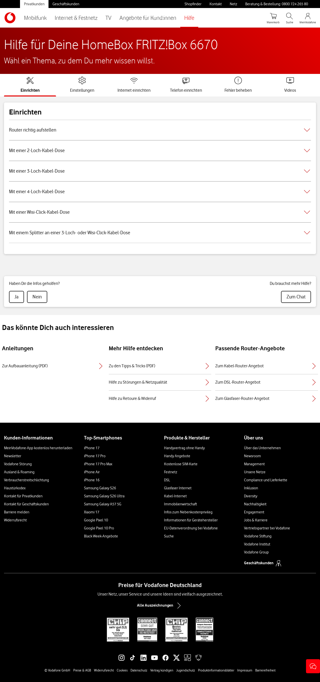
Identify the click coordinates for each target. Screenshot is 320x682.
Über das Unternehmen (262, 448)
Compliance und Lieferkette (265, 480)
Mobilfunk (35, 17)
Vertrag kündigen (161, 670)
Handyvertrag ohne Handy (184, 448)
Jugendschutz (185, 670)
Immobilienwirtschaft (180, 504)
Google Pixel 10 (96, 520)
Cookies (122, 670)
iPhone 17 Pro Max (98, 464)
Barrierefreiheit (265, 670)
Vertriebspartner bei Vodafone (267, 528)
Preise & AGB (82, 670)
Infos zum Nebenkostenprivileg (188, 512)
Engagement (254, 512)
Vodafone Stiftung (258, 536)
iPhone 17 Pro (95, 456)
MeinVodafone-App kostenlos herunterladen (38, 448)
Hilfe (189, 17)
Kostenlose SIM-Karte (181, 464)
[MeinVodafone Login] (307, 18)
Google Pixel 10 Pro (99, 528)
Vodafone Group (256, 552)
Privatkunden (34, 4)
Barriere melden (16, 512)
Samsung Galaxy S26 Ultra (104, 496)
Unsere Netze (255, 472)
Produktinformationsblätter (216, 670)
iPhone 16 (92, 480)
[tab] (30, 84)
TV (109, 17)
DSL (167, 480)
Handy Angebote (177, 456)
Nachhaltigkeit (255, 504)
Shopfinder (193, 4)
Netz (233, 4)
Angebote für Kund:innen (148, 17)
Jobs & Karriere (256, 520)
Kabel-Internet (175, 496)
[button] (313, 666)
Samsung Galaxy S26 (100, 488)
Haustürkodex (15, 488)
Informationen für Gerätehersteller (191, 520)
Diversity (250, 496)
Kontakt (216, 4)
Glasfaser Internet (178, 488)
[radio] (16, 297)
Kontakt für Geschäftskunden (26, 504)
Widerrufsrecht (15, 520)
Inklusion (251, 488)
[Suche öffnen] (289, 18)
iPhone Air (92, 472)
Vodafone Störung (18, 464)
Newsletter (12, 456)
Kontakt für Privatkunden (23, 496)
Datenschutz (138, 670)
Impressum (244, 670)
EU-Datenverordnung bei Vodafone (191, 528)
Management (254, 464)
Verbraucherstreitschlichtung (26, 480)
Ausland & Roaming (19, 472)
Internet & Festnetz (76, 17)
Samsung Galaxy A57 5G (102, 504)
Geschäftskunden (65, 4)
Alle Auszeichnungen (160, 606)
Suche (169, 536)
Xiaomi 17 (91, 512)
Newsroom (252, 456)
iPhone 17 (92, 448)
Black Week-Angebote (101, 536)
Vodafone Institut (257, 544)
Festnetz (170, 472)
